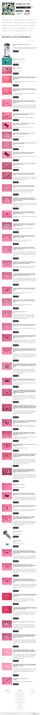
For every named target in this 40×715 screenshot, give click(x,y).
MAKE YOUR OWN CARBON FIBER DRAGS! (19, 28)
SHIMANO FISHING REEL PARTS (7, 22)
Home (3, 34)
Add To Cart (16, 51)
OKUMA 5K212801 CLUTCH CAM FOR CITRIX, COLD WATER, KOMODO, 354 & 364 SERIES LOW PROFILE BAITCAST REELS (24, 186)
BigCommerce (35, 713)
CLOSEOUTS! (30, 30)
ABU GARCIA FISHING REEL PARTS (28, 25)
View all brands (32, 693)
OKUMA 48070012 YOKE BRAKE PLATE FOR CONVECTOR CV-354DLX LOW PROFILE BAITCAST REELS (24, 134)
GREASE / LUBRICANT (6, 30)
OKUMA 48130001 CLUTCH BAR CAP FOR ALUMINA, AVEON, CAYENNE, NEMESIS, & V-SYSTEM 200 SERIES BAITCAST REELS (24, 494)
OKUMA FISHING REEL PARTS (9, 34)
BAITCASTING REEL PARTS (19, 34)
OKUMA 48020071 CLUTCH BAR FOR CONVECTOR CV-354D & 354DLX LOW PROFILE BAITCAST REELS (24, 124)
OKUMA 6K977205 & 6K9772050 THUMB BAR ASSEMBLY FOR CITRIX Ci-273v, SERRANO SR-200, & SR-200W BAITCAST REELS (24, 380)
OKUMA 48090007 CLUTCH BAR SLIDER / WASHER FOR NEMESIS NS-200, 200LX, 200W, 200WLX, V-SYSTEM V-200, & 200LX (24, 506)
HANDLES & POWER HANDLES (19, 22)
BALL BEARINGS (31, 28)
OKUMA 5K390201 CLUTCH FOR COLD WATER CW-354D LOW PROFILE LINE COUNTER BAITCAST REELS (23, 114)
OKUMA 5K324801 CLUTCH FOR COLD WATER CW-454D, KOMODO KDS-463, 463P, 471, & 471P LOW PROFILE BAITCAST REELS (24, 325)
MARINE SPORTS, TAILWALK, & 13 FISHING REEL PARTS (11, 25)
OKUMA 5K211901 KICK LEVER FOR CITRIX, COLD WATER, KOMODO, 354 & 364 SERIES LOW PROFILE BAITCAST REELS (24, 174)
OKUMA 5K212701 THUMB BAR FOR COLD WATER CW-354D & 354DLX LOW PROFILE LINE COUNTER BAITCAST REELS (24, 153)
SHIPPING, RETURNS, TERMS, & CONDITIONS (18, 30)
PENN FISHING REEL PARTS (6, 28)
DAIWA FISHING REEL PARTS (20, 694)
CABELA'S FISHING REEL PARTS (31, 22)
